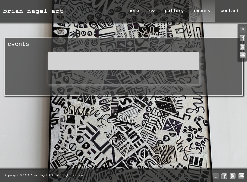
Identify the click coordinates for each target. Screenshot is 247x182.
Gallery (174, 10)
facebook (243, 38)
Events (202, 10)
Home (133, 10)
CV (152, 10)
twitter (243, 47)
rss (243, 30)
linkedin (243, 55)
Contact (229, 10)
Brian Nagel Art (34, 10)
